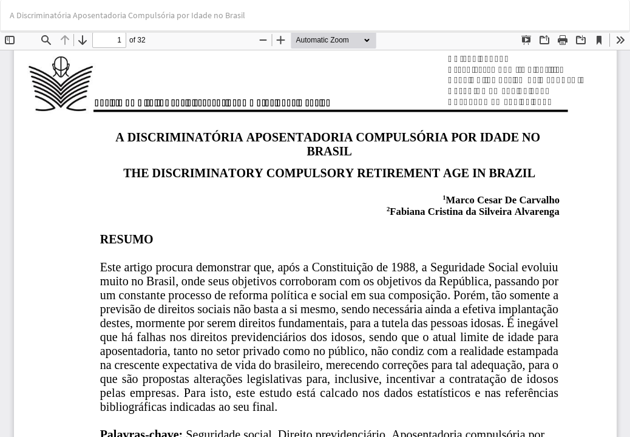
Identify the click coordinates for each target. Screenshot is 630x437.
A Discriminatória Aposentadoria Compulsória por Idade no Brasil (127, 15)
